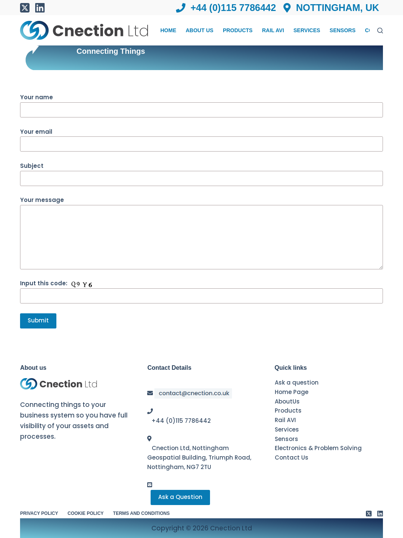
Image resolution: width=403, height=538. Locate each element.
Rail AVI (285, 420)
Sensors (286, 439)
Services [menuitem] (307, 30)
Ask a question (297, 382)
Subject (201, 172)
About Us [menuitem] (199, 30)
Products (288, 410)
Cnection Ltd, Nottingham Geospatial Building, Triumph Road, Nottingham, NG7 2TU (199, 457)
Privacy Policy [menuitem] (39, 513)
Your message (201, 232)
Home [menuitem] (168, 30)
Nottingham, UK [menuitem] (331, 7)
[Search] (380, 30)
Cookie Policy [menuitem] (86, 513)
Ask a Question (180, 497)
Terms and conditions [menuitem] (141, 513)
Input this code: (201, 289)
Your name (201, 103)
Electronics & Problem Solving (318, 448)
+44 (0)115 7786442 (181, 421)
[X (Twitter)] (25, 8)
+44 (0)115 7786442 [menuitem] (226, 7)
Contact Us (291, 457)
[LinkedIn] (40, 8)
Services (287, 429)
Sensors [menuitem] (342, 30)
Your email (201, 138)
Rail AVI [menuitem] (273, 30)
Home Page (291, 392)
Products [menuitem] (238, 30)
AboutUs (287, 401)
